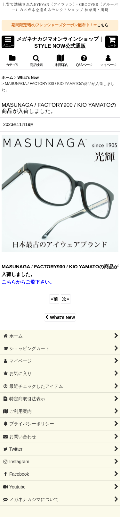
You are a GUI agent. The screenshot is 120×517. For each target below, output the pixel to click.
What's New (60, 317)
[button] (8, 42)
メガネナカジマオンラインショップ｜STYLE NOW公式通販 (60, 42)
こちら (102, 25)
